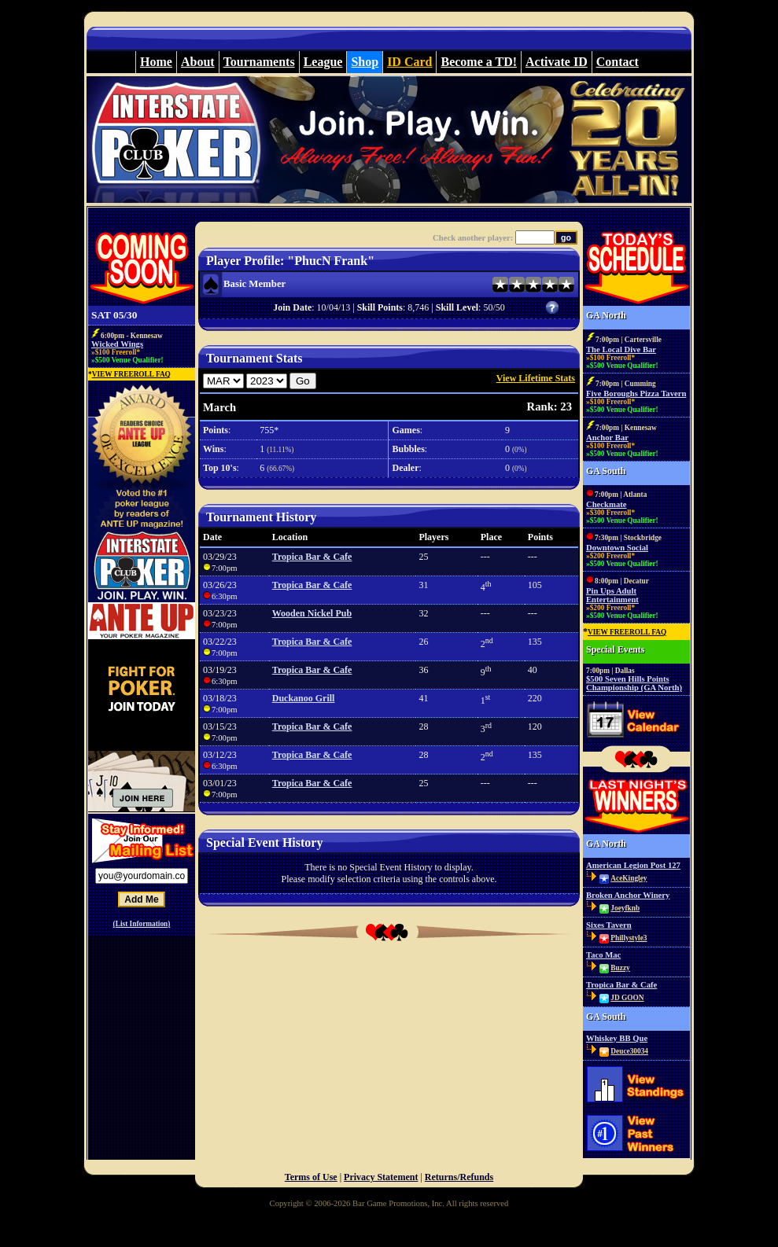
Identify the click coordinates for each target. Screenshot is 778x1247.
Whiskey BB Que (616, 1038)
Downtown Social (617, 547)
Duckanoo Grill (303, 698)
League (323, 61)
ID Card (409, 61)
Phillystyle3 (628, 938)
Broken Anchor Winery (627, 895)
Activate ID (556, 61)
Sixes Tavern (609, 925)
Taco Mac (603, 955)
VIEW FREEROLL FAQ (131, 374)
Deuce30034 (629, 1051)
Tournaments (259, 61)
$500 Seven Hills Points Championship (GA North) (634, 683)
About (198, 61)
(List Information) (142, 924)
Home (156, 61)
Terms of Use (311, 1177)
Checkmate (606, 504)
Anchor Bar (607, 437)
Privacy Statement (381, 1177)
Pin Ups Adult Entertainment (612, 595)
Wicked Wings (117, 344)
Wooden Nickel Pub (312, 613)
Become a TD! (479, 61)
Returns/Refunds (459, 1177)
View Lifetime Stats (535, 378)
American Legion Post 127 (633, 865)
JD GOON (626, 998)
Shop (364, 61)
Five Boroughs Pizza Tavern (636, 393)
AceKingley (628, 878)
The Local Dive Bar (621, 349)
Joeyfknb (625, 908)
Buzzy (619, 968)
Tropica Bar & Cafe (312, 556)
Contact (617, 61)
